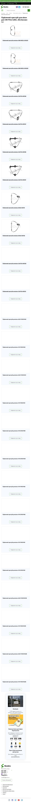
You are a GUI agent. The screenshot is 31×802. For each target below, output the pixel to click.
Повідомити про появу (15, 47)
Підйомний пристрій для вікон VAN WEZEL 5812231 (15, 40)
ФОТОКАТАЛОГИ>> (15, 756)
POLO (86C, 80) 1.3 (17, 13)
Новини (4, 792)
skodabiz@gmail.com (5, 777)
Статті (4, 794)
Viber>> (5, 773)
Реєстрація (11, 3)
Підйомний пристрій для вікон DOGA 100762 (14, 235)
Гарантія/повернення (8, 784)
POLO (10, 13)
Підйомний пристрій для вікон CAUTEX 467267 (14, 180)
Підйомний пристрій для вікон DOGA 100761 (14, 207)
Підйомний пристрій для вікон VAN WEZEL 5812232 (15, 68)
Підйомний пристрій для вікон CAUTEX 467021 (14, 291)
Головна (3, 13)
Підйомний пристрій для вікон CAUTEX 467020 (14, 263)
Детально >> (15, 736)
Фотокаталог (6, 786)
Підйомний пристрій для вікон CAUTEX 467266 (14, 152)
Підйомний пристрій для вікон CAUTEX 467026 (14, 96)
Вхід (4, 3)
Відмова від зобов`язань (8, 791)
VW (7, 13)
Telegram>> (4, 775)
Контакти (5, 787)
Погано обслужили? (6, 780)
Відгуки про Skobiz (7, 789)
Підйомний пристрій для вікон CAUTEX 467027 (14, 124)
